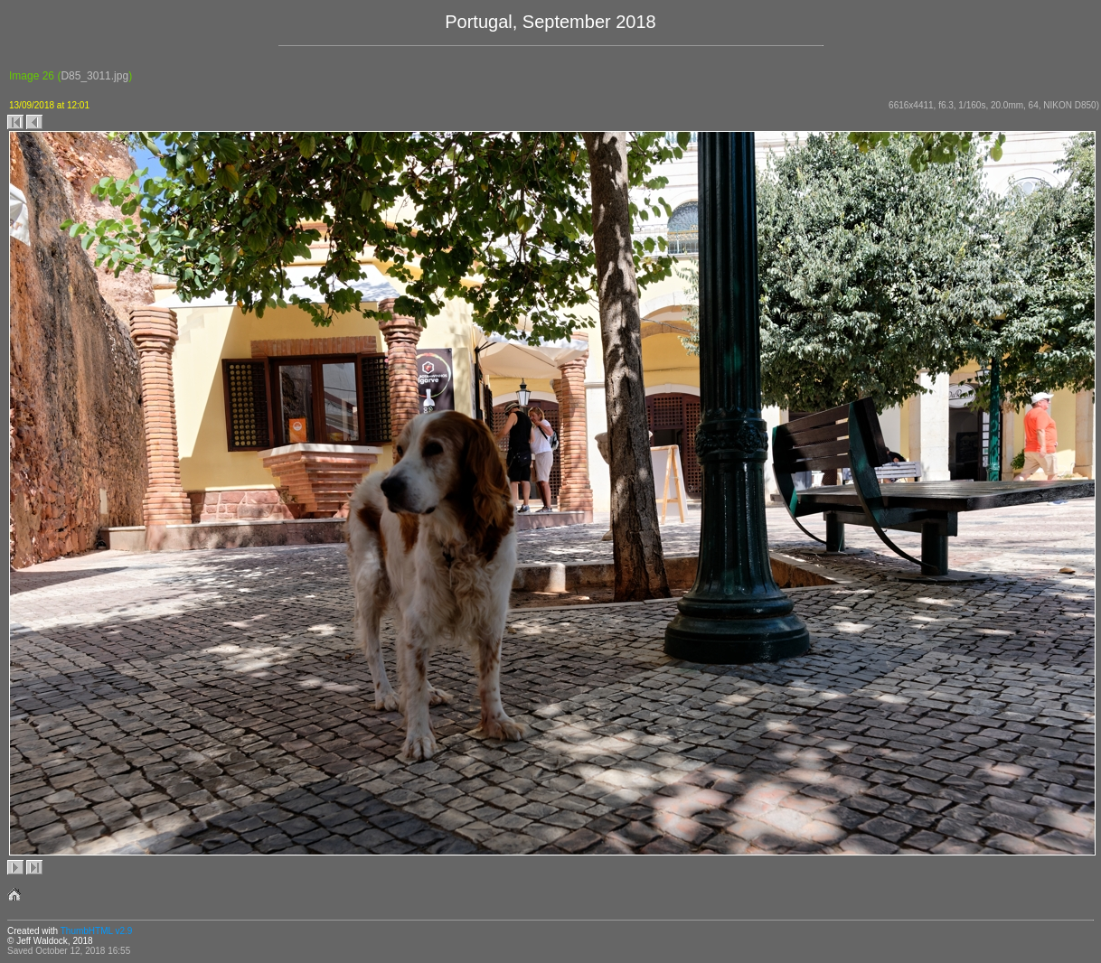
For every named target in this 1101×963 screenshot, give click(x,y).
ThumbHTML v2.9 (97, 931)
